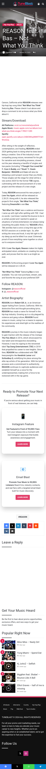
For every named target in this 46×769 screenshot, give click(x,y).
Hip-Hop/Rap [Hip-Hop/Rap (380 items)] (36, 705)
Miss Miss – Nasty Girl (28, 642)
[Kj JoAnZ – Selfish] (8, 666)
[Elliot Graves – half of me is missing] (8, 688)
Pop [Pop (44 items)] (12, 709)
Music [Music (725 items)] (5, 709)
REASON (23, 517)
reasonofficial (19, 289)
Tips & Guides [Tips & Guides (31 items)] (30, 709)
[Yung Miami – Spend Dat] (8, 655)
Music (19, 25)
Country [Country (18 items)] (26, 705)
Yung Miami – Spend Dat (29, 653)
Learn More (22, 444)
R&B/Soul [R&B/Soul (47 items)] (20, 709)
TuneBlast (9, 52)
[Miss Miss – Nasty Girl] (8, 645)
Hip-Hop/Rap (9, 25)
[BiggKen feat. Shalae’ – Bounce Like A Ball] (8, 677)
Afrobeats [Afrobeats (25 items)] (6, 705)
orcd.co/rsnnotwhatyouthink (26, 125)
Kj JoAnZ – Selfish (26, 663)
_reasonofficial (12, 292)
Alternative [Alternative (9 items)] (16, 705)
